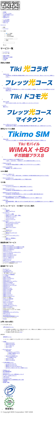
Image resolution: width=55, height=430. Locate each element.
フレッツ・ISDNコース (8, 257)
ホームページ (6, 212)
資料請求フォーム (7, 336)
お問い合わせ (6, 21)
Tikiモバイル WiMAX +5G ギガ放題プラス (13, 248)
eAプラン (15, 281)
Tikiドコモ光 (9, 347)
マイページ (3, 24)
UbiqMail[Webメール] (8, 271)
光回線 (4, 12)
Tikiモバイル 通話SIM (8, 298)
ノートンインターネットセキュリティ (12, 252)
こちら (20, 332)
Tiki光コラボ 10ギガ (10, 344)
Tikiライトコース (7, 260)
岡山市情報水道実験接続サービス (11, 316)
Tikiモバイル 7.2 (7, 279)
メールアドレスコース (11, 363)
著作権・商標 (6, 382)
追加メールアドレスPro (8, 245)
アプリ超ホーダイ (7, 270)
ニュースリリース (7, 378)
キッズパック (6, 269)
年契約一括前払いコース (14, 353)
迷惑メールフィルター (11, 227)
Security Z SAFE (9, 224)
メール (4, 208)
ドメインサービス (10, 218)
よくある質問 (6, 19)
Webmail (7, 210)
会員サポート (6, 17)
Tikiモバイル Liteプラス (8, 278)
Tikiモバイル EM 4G (10, 360)
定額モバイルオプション (9, 296)
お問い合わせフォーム (8, 327)
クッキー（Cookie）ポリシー (9, 375)
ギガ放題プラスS (12, 357)
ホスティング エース (10, 219)
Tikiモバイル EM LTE (8, 253)
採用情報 (5, 381)
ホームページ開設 (10, 214)
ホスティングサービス (8, 301)
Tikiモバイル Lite (7, 293)
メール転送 (5, 275)
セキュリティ (6, 220)
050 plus (5, 318)
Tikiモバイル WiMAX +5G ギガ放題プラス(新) (13, 246)
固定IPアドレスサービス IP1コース (14, 366)
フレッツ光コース (10, 345)
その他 (4, 59)
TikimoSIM (8, 350)
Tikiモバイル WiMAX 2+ (8, 249)
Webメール (5, 22)
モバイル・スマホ (7, 13)
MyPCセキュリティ (7, 250)
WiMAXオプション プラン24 (9, 285)
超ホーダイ (8, 239)
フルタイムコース (7, 259)
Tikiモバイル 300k (7, 290)
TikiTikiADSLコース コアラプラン (11, 312)
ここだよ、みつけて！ (8, 304)
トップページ (6, 52)
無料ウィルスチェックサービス (13, 222)
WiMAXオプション (7, 288)
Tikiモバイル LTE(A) (7, 306)
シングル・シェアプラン (14, 351)
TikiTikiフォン (9, 230)
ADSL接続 (5, 58)
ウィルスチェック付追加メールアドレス (12, 261)
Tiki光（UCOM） (7, 277)
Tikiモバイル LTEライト (8, 256)
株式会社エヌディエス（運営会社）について (13, 374)
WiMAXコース (6, 286)
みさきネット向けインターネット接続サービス (17, 367)
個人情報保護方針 (7, 371)
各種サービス (6, 16)
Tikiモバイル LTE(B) (7, 289)
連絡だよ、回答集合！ (11, 238)
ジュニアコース (6, 314)
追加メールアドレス (10, 211)
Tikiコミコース (6, 313)
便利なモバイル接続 (7, 57)
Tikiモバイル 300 (7, 292)
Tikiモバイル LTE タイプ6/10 (9, 255)
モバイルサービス (7, 349)
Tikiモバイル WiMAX (8, 282)
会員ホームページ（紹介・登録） (13, 215)
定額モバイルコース (7, 294)
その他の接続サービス (8, 14)
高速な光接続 (6, 55)
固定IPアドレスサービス (11, 232)
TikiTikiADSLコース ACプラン (10, 305)
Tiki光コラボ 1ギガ (10, 343)
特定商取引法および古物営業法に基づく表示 (13, 379)
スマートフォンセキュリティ (12, 235)
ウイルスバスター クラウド (12, 223)
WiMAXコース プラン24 (8, 283)
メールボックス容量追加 (9, 274)
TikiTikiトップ (6, 370)
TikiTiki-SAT (6, 310)
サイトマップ (6, 372)
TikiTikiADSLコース (7, 281)
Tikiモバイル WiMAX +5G (12, 356)
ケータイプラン (12, 354)
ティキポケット (6, 300)
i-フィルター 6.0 (9, 226)
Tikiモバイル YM (9, 358)
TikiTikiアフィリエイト (11, 216)
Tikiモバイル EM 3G (7, 302)
